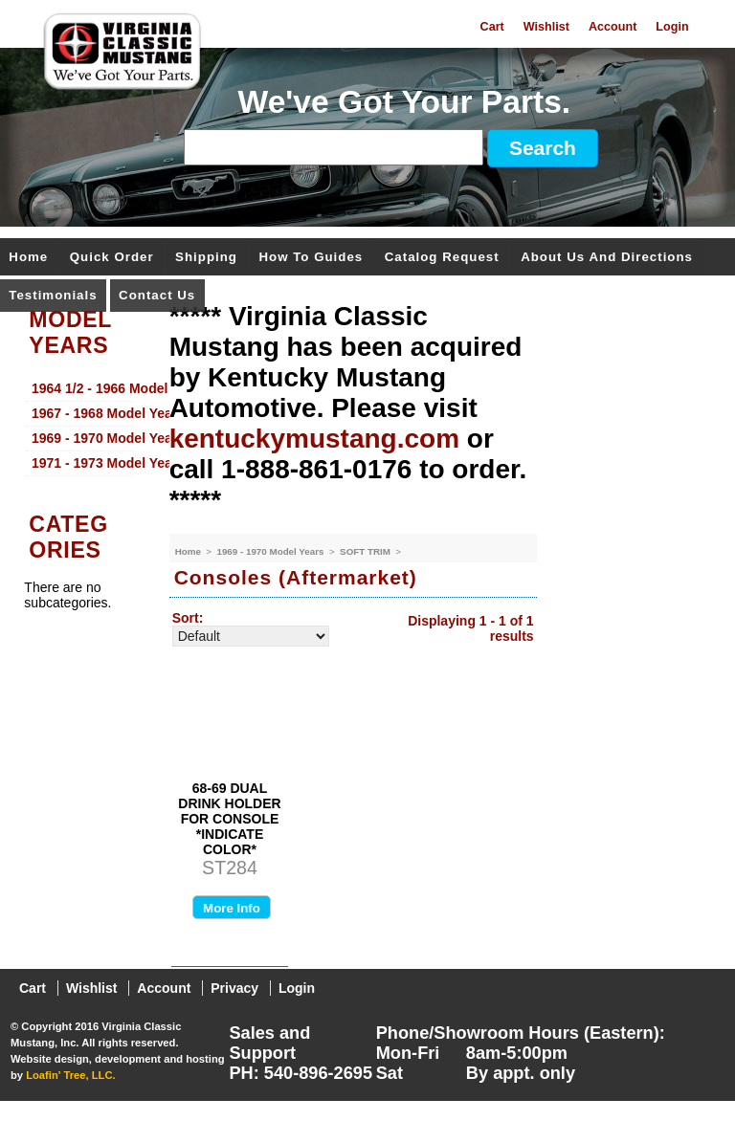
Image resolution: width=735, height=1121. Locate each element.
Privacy (234, 988)
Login (672, 26)
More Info (231, 908)
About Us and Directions (607, 258)
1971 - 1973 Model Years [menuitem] (82, 463)
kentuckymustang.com (314, 438)
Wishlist (546, 26)
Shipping (206, 258)
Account (612, 26)
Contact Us (157, 296)
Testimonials (53, 296)
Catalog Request (442, 258)
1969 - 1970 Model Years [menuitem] (82, 438)
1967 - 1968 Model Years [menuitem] (82, 413)
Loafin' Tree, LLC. (70, 1075)
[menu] (79, 426)
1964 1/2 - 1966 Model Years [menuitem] (82, 388)
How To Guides (310, 258)
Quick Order (112, 258)
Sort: (188, 618)
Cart (492, 26)
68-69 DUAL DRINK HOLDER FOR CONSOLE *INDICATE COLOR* (229, 818)
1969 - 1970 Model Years (271, 551)
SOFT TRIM (366, 551)
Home (28, 258)
